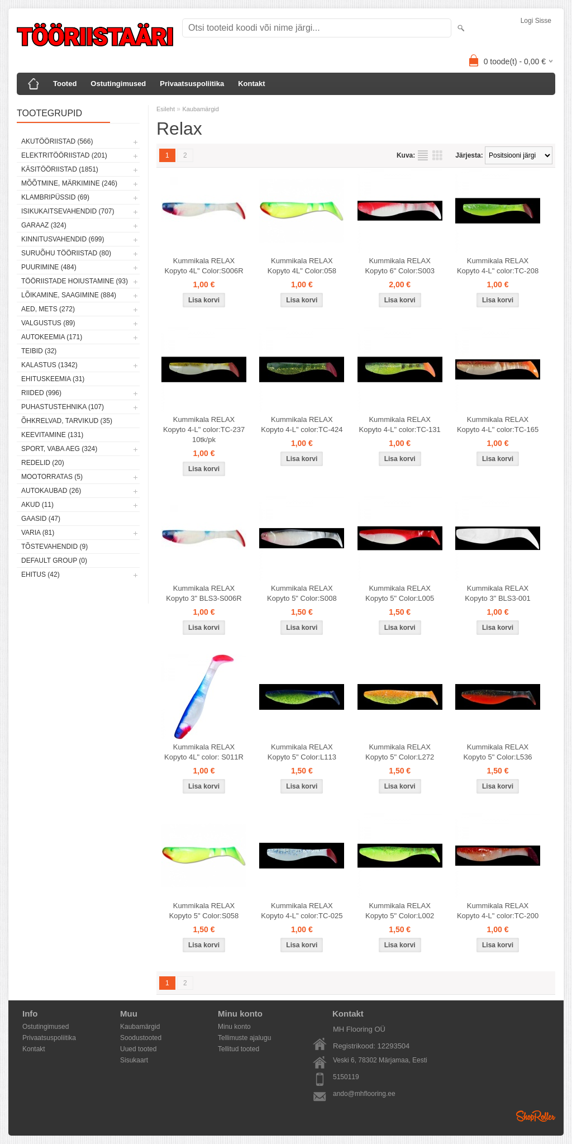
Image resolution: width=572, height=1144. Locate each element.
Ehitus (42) (40, 574)
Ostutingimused (118, 83)
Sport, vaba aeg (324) (59, 449)
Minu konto (234, 1027)
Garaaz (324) (43, 225)
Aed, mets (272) (48, 309)
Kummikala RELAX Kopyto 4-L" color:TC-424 (301, 424)
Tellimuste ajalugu (244, 1038)
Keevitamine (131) (52, 435)
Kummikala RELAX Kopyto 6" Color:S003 (400, 266)
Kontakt (251, 83)
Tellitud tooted (238, 1049)
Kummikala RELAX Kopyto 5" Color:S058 (204, 910)
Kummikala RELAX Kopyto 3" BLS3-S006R (203, 593)
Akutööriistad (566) (57, 141)
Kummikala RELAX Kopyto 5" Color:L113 (302, 752)
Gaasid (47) (40, 519)
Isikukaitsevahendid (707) (68, 211)
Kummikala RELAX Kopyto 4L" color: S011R (204, 752)
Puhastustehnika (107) (62, 407)
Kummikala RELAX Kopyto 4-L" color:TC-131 (400, 424)
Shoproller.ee (535, 1116)
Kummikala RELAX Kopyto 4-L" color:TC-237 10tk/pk (204, 429)
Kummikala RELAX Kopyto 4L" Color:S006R (203, 266)
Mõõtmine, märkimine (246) (69, 183)
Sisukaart (134, 1060)
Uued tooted (138, 1049)
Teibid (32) (38, 351)
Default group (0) (54, 560)
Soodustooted (140, 1038)
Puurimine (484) (49, 267)
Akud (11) (37, 505)
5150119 (346, 1077)
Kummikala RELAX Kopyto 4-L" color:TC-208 (497, 266)
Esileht (165, 109)
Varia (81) (37, 533)
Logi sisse (536, 21)
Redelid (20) (42, 463)
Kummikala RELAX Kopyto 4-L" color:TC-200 (497, 910)
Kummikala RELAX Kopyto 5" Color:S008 (302, 593)
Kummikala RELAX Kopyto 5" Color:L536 (497, 752)
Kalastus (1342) (49, 365)
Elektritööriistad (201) (64, 155)
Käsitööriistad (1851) (59, 169)
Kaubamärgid (200, 109)
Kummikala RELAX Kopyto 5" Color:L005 (399, 593)
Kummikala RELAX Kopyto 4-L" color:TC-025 (301, 910)
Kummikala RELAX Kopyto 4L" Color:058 (302, 266)
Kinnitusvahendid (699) (62, 239)
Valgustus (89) (48, 323)
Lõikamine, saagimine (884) (68, 295)
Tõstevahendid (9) (54, 546)
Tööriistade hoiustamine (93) (74, 281)
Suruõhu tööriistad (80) (66, 253)
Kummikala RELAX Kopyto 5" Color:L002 (399, 910)
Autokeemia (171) (51, 337)
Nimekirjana (423, 155)
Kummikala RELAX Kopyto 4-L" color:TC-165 (497, 424)
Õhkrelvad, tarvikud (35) (66, 421)
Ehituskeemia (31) (52, 379)
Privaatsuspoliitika (192, 83)
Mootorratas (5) (52, 477)
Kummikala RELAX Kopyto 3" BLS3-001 (497, 593)
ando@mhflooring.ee (364, 1094)
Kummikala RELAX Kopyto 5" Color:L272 (399, 752)
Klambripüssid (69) (55, 197)
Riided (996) (41, 393)
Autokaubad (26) (51, 491)
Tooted (65, 83)
